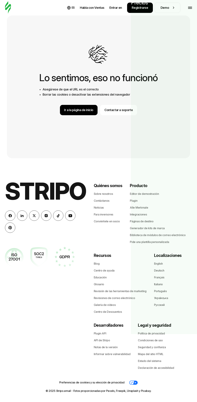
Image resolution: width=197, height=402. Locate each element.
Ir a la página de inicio (78, 110)
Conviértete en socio (107, 221)
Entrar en (115, 7)
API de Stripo (102, 340)
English (158, 263)
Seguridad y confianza (152, 347)
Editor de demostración (144, 193)
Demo (168, 7)
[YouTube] (70, 215)
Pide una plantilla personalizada (149, 242)
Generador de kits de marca (147, 228)
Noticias (99, 207)
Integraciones (138, 214)
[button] (133, 383)
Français (159, 277)
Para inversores (103, 214)
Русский (159, 305)
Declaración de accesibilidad (156, 368)
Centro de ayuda (104, 270)
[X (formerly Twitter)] (34, 215)
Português (160, 291)
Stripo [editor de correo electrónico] (45, 191)
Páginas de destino (141, 221)
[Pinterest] (10, 227)
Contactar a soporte (118, 110)
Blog (97, 263)
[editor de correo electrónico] (8, 7)
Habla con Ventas (92, 7)
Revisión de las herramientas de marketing (120, 291)
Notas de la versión (106, 347)
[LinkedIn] (22, 215)
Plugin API (100, 333)
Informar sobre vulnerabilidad (112, 354)
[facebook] (10, 215)
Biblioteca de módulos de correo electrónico (157, 235)
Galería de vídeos (105, 305)
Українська (161, 298)
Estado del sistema (149, 361)
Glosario (99, 284)
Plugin (133, 200)
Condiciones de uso (150, 340)
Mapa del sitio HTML (150, 354)
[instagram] (46, 215)
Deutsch (159, 270)
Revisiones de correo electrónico (114, 298)
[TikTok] (58, 215)
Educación (100, 277)
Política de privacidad (151, 333)
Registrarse (140, 7)
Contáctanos (101, 200)
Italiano (158, 284)
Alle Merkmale (139, 207)
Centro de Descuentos (108, 311)
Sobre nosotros (103, 193)
